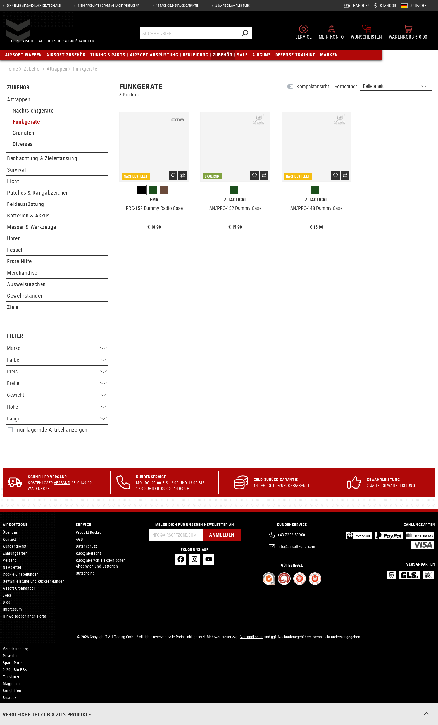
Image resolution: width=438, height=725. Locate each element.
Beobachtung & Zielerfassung (42, 158)
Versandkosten (251, 636)
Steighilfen (12, 690)
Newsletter (12, 567)
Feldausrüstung (25, 204)
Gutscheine (85, 573)
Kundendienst (15, 546)
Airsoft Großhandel (19, 588)
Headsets (11, 711)
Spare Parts (13, 662)
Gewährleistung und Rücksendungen (34, 581)
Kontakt (9, 539)
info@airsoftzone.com (296, 546)
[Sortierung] (396, 86)
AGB (79, 539)
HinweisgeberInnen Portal (25, 616)
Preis (57, 371)
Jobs (7, 595)
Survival (16, 169)
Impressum (12, 609)
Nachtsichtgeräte (33, 110)
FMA (154, 199)
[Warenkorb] (408, 33)
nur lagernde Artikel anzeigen (52, 429)
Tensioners (12, 676)
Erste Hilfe (19, 261)
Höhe (57, 406)
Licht (13, 181)
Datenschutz (86, 546)
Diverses (23, 144)
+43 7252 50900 (291, 534)
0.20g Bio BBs (15, 669)
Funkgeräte (26, 121)
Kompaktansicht (313, 86)
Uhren (14, 238)
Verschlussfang (16, 648)
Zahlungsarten (15, 553)
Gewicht (57, 394)
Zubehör (18, 87)
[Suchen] (245, 34)
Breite (57, 383)
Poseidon (11, 655)
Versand (62, 482)
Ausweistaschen (26, 284)
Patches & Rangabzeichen (38, 192)
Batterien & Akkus (28, 215)
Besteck (9, 697)
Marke (57, 347)
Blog (7, 602)
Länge (57, 418)
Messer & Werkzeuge (31, 227)
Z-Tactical (235, 199)
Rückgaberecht (88, 553)
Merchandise (22, 272)
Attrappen (19, 99)
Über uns (10, 532)
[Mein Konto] (331, 33)
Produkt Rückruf (89, 532)
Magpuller (11, 683)
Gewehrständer (24, 295)
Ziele (12, 307)
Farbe (57, 359)
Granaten (23, 133)
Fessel (14, 249)
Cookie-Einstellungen (21, 574)
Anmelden (221, 535)
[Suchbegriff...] (190, 34)
